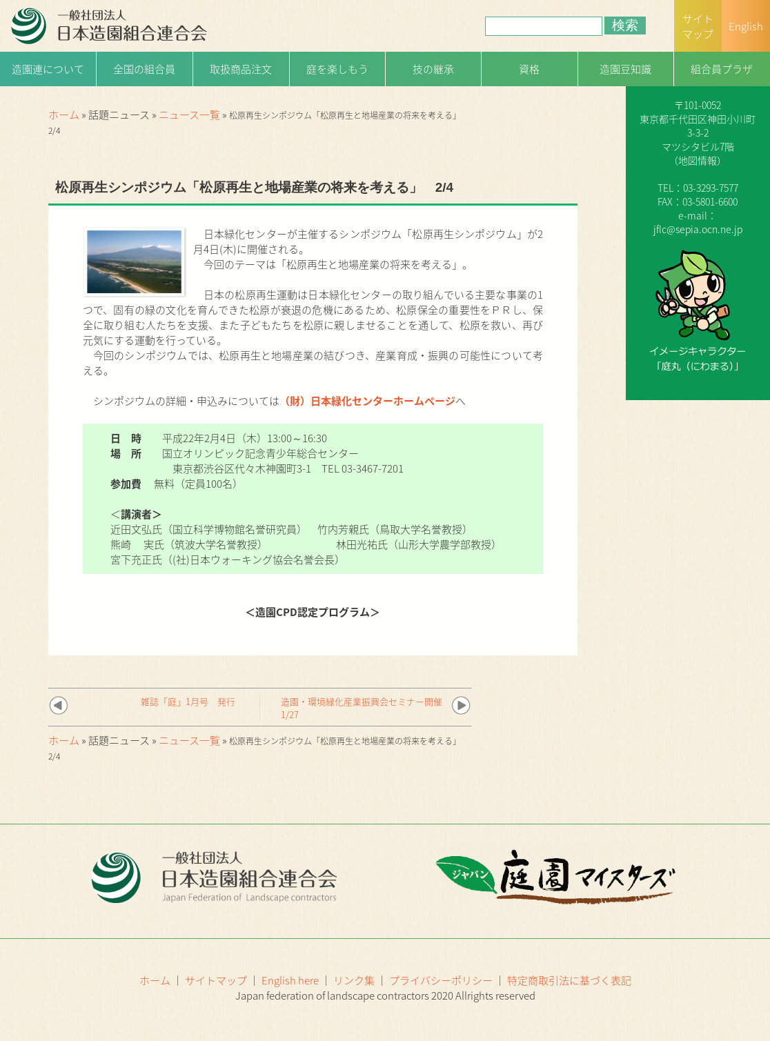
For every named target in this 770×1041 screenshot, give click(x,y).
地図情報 (697, 160)
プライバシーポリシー (441, 980)
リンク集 (354, 980)
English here (290, 980)
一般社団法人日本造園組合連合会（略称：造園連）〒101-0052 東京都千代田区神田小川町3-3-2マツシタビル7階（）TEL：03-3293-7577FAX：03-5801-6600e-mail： (698, 139)
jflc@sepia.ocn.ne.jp (697, 229)
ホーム (63, 114)
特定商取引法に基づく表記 (569, 980)
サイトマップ (216, 980)
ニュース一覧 (189, 114)
